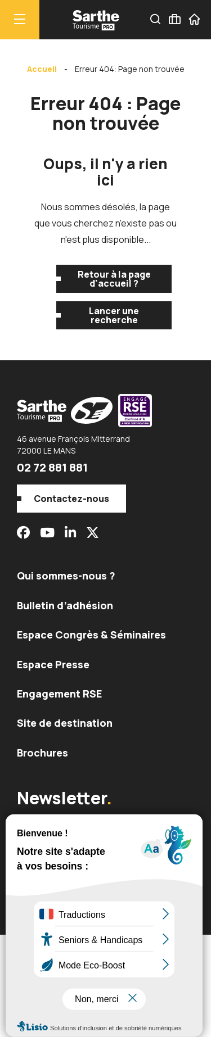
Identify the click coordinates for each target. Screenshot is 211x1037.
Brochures (42, 752)
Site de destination (65, 723)
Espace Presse (53, 664)
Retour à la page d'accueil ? (114, 278)
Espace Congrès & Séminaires (91, 634)
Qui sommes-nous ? (66, 575)
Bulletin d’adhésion (65, 605)
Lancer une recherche (114, 315)
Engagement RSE (59, 693)
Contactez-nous (71, 498)
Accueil (42, 69)
